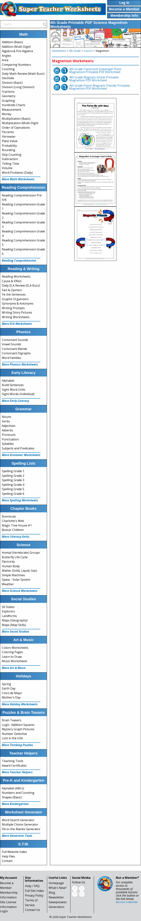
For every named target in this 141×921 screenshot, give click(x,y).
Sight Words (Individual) (18, 394)
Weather (8, 584)
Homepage (56, 883)
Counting (8, 69)
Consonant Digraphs (16, 353)
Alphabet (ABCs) (13, 788)
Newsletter (56, 897)
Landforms (9, 616)
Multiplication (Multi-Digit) (20, 123)
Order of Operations (16, 128)
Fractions (8, 92)
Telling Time (10, 164)
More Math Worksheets (18, 179)
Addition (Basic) (12, 42)
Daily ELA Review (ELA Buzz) (21, 285)
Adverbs (7, 430)
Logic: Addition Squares (18, 725)
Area (5, 60)
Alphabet (8, 381)
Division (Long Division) (18, 87)
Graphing (8, 101)
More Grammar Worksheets (21, 455)
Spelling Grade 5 (13, 489)
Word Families (11, 358)
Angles (6, 56)
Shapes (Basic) (12, 797)
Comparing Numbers (16, 65)
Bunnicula (9, 516)
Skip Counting (11, 155)
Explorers (8, 611)
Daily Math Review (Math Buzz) (23, 74)
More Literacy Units (15, 537)
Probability (9, 146)
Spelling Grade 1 (13, 471)
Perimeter (9, 137)
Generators (56, 907)
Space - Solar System (16, 580)
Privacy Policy (34, 895)
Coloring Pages (12, 652)
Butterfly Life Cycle (15, 557)
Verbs (6, 421)
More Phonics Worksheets (20, 364)
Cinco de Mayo (12, 693)
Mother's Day (11, 697)
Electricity (8, 562)
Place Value (9, 141)
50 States (8, 607)
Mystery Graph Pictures (18, 729)
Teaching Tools (12, 761)
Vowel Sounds (11, 344)
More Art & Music (14, 668)
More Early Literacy (15, 401)
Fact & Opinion (12, 290)
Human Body (11, 566)
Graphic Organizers (15, 299)
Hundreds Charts (13, 105)
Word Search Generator (18, 820)
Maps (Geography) (15, 620)
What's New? (57, 888)
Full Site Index (34, 891)
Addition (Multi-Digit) (16, 47)
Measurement (11, 110)
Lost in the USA (12, 738)
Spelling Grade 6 (13, 494)
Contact (7, 861)
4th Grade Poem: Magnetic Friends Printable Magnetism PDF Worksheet (99, 87)
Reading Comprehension (19, 260)
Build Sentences (13, 385)
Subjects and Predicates (18, 448)
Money (6, 114)
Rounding (8, 150)
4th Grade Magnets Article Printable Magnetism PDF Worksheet (94, 78)
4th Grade (75, 51)
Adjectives (8, 426)
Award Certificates (14, 765)
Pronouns (9, 435)
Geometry (8, 96)
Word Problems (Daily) (17, 173)
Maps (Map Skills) (14, 625)
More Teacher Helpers (17, 772)
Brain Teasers (11, 720)
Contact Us (32, 910)
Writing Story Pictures (17, 312)
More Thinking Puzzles (17, 745)
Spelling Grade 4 (13, 485)
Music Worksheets (14, 661)
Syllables (8, 444)
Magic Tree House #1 (17, 525)
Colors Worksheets (15, 648)
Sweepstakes (58, 902)
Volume (7, 168)
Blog (52, 893)
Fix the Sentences (14, 294)
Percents (8, 132)
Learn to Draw (12, 657)
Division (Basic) (12, 83)
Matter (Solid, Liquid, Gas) (19, 571)
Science (88, 51)
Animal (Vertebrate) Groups (21, 553)
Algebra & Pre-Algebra (17, 51)
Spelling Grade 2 (13, 476)
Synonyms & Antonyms (17, 303)
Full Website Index (14, 852)
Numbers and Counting (18, 793)
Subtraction (10, 159)
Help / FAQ (32, 886)
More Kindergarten (15, 804)
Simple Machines (13, 575)
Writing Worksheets (16, 317)
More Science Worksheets (19, 591)
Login (4, 911)
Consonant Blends (14, 349)
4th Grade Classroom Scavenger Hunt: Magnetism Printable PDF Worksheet (95, 70)
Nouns (6, 417)
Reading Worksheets (16, 276)
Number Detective (14, 734)
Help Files (8, 856)
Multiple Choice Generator (20, 824)
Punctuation (10, 439)
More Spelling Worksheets (20, 500)
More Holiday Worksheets (20, 704)
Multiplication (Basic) (16, 119)
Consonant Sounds (15, 340)
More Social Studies (15, 631)
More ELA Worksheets (17, 324)
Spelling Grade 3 (13, 480)
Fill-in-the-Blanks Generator (21, 829)
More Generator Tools (17, 836)
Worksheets (59, 51)
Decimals (8, 78)
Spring (6, 684)
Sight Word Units (13, 390)
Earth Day (8, 688)
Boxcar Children (13, 530)
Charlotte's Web (13, 521)
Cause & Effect (11, 281)
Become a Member (127, 902)
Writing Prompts (13, 308)
